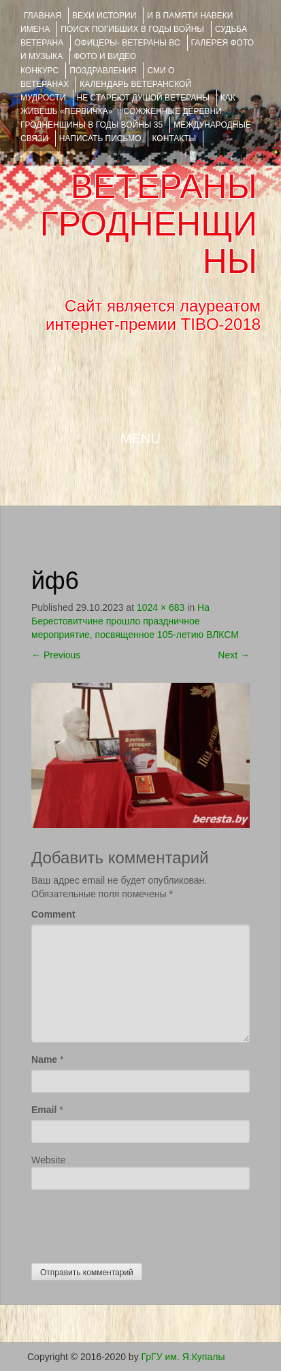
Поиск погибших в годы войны (132, 29)
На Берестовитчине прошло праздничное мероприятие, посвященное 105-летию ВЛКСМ (135, 621)
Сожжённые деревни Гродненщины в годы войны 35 (121, 118)
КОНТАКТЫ (174, 138)
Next (234, 655)
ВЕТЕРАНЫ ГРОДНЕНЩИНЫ (148, 224)
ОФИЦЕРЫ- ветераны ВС (127, 43)
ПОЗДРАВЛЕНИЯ (102, 70)
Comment (53, 914)
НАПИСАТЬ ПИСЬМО (100, 138)
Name (44, 1059)
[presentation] (134, 1223)
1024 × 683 (160, 607)
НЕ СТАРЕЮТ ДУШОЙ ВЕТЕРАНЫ (143, 97)
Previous (55, 655)
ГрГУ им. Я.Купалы (183, 1356)
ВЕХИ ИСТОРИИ (104, 15)
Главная (42, 15)
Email (43, 1109)
